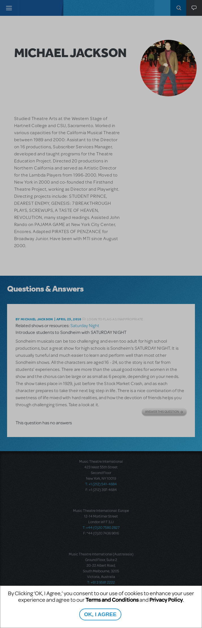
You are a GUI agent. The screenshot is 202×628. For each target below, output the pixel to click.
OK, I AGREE (100, 614)
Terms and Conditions (112, 600)
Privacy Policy (166, 600)
